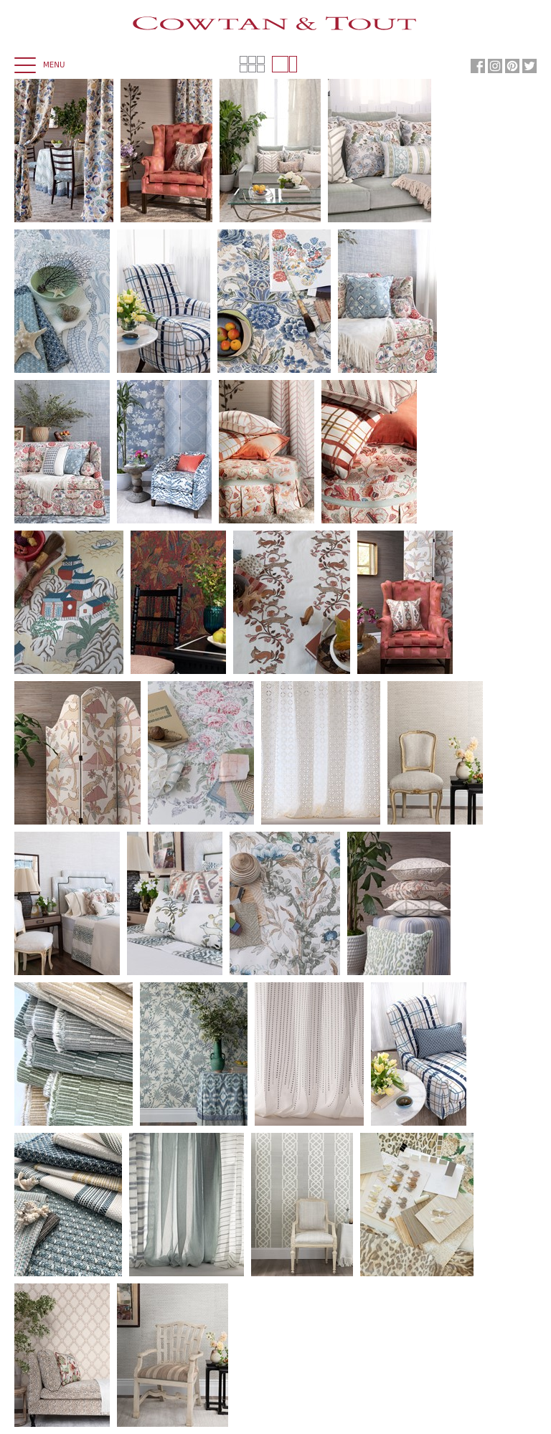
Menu (39, 66)
